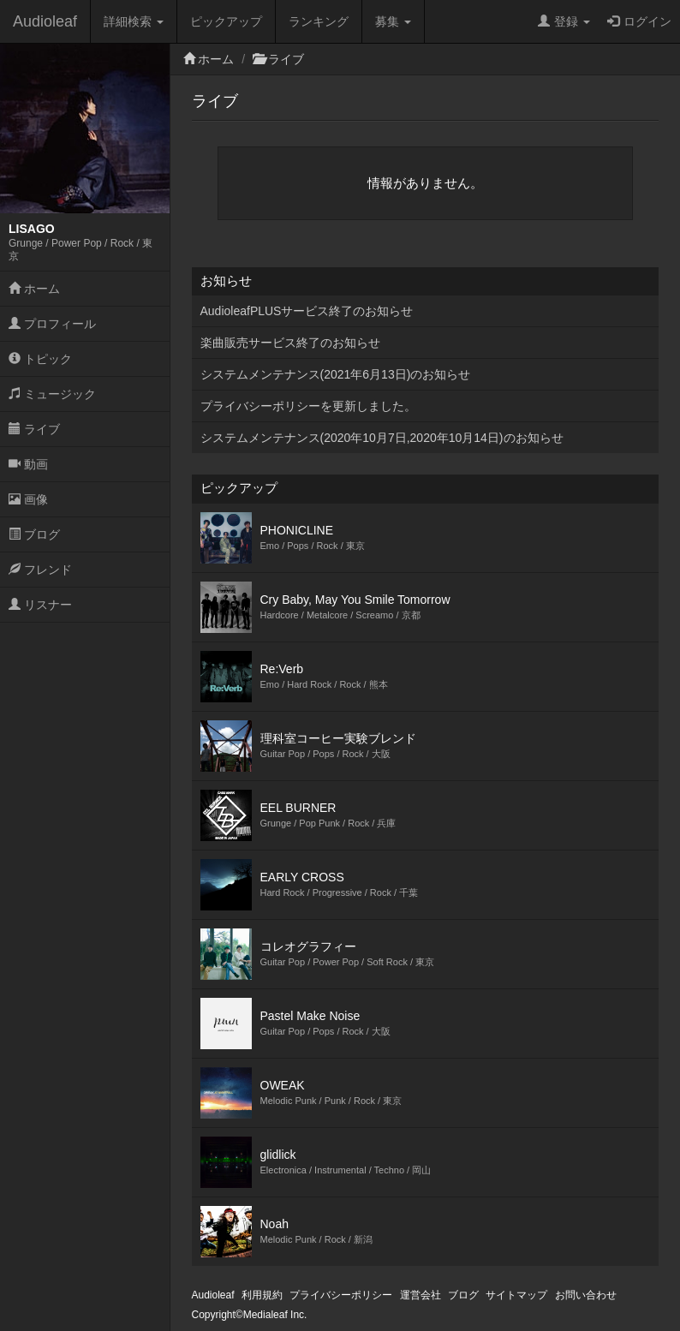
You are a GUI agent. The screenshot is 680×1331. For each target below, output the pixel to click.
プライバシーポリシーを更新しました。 (308, 406)
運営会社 (420, 1295)
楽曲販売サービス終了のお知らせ (290, 342)
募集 (393, 21)
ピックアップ (226, 21)
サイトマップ (516, 1295)
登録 (564, 21)
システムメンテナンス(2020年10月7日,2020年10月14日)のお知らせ (382, 438)
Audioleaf (45, 21)
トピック (40, 359)
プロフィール (52, 324)
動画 (28, 464)
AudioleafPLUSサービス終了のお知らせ (307, 311)
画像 (28, 499)
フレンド (40, 569)
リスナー (40, 605)
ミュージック (52, 394)
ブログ (34, 534)
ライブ (34, 429)
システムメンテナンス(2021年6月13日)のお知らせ (335, 374)
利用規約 (262, 1295)
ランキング (319, 21)
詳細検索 (134, 21)
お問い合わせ (586, 1295)
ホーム (34, 288)
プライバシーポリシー (340, 1295)
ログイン (639, 21)
